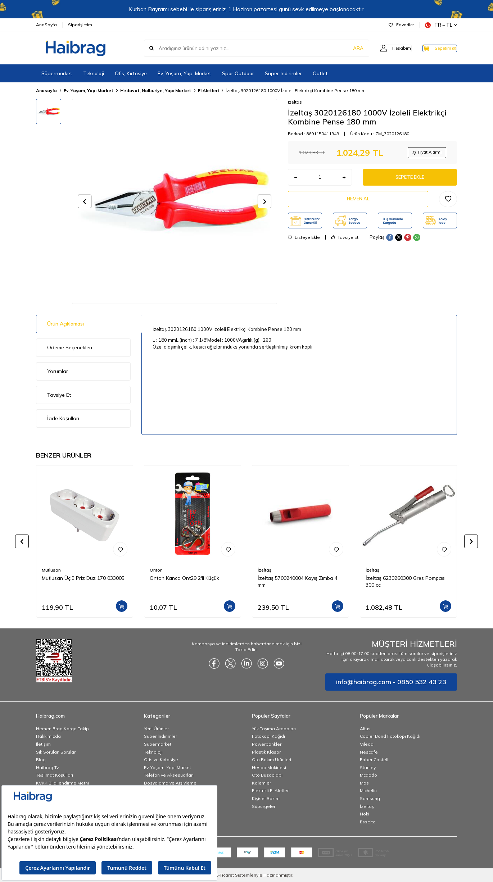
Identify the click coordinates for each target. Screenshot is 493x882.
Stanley (368, 767)
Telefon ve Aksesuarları (169, 775)
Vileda (367, 744)
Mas (364, 783)
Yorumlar (57, 371)
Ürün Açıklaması (65, 323)
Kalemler (261, 783)
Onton (156, 570)
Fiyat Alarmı (425, 153)
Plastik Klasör (266, 752)
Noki (364, 814)
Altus (365, 728)
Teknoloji (93, 73)
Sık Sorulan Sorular (56, 752)
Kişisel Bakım (266, 798)
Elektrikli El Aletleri (271, 790)
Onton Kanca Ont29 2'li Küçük (184, 578)
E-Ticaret (225, 875)
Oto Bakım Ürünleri (271, 759)
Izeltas (295, 102)
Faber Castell (374, 759)
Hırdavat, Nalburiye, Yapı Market (155, 90)
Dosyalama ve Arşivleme (170, 783)
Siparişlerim (80, 24)
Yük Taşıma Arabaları (274, 728)
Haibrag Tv (47, 767)
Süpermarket (56, 73)
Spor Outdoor (238, 73)
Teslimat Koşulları (54, 775)
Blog (41, 759)
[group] (174, 201)
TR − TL (441, 25)
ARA (344, 48)
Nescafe (369, 752)
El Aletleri (208, 90)
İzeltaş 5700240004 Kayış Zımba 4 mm (298, 581)
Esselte (368, 821)
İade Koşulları (63, 418)
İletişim (43, 744)
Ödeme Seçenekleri (69, 347)
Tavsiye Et (344, 242)
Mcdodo (368, 775)
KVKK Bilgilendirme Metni (62, 783)
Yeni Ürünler (156, 728)
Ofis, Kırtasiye (131, 73)
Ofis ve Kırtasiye (161, 759)
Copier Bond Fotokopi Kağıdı (390, 736)
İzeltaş (264, 570)
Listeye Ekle (304, 242)
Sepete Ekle (410, 179)
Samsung (370, 798)
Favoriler (401, 24)
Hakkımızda (48, 736)
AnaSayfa (46, 24)
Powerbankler (266, 744)
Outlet (320, 73)
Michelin (368, 790)
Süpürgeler (263, 806)
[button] (84, 201)
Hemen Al (358, 203)
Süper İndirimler (283, 73)
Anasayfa (46, 90)
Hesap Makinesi (269, 767)
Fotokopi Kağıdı (268, 736)
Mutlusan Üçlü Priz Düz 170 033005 (83, 578)
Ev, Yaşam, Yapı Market (184, 73)
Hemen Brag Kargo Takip (62, 728)
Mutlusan (51, 570)
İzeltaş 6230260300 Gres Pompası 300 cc (405, 581)
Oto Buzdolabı (267, 775)
